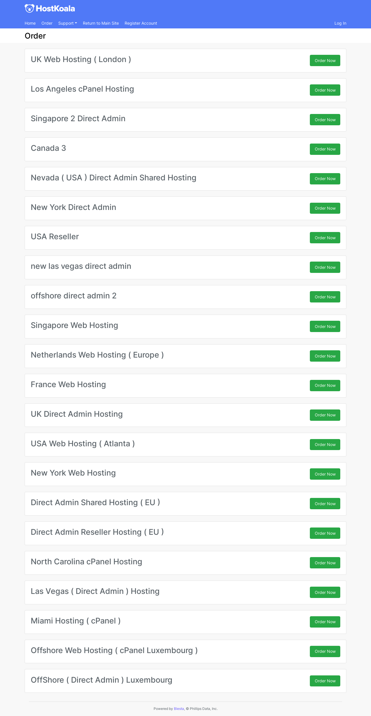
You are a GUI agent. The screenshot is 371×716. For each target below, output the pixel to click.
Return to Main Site (101, 23)
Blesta (179, 708)
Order (46, 23)
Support (66, 23)
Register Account (141, 23)
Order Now (325, 60)
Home (30, 23)
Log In (340, 23)
